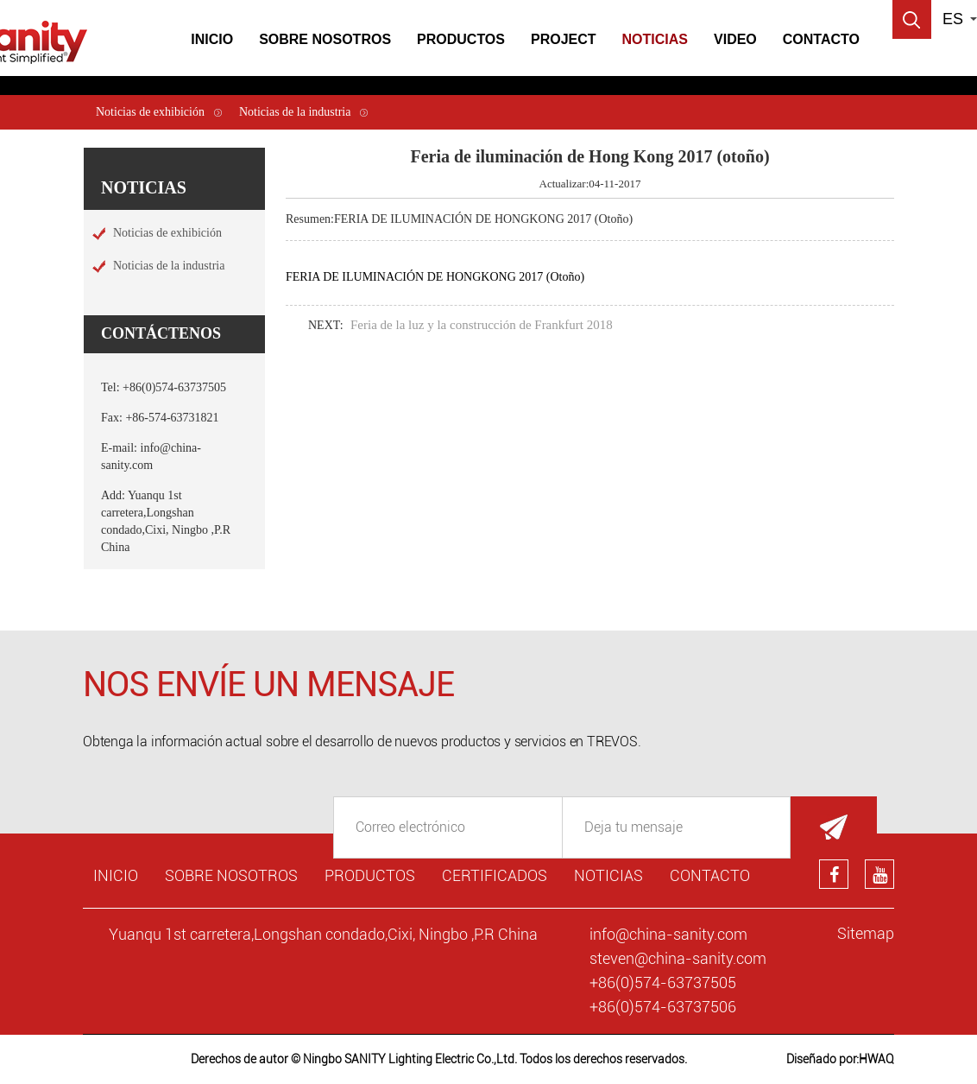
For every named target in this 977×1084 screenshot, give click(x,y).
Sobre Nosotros (325, 39)
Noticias (655, 39)
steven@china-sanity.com (677, 958)
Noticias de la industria (294, 111)
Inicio (212, 39)
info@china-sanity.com (668, 934)
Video (735, 39)
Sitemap (865, 933)
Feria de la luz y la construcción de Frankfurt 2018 (481, 325)
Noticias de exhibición (150, 111)
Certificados (494, 875)
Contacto (821, 39)
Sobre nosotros (231, 875)
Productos (461, 39)
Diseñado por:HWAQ (840, 1059)
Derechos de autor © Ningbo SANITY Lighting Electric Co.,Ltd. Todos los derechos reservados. (439, 1059)
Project (563, 39)
